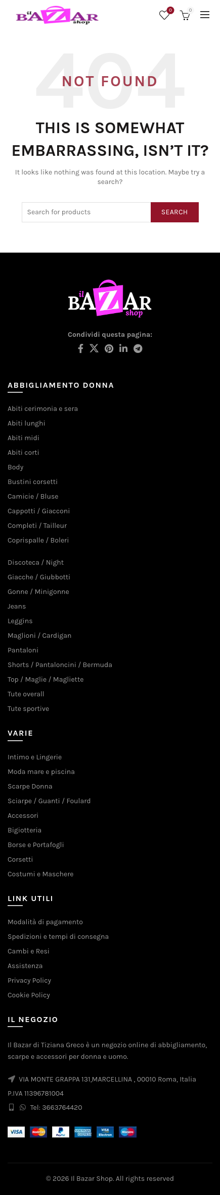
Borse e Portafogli (36, 845)
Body (15, 467)
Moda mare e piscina (41, 771)
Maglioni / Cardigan (39, 635)
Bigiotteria (24, 830)
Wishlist (169, 11)
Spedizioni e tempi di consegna (58, 936)
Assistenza (25, 966)
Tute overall (26, 694)
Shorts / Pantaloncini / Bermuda (60, 665)
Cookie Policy (29, 995)
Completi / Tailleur (37, 525)
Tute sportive (28, 708)
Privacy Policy (29, 980)
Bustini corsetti (33, 481)
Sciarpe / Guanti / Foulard (49, 801)
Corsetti (20, 859)
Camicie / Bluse (33, 496)
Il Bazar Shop (92, 1178)
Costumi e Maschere (40, 874)
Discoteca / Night (36, 562)
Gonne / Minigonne (38, 591)
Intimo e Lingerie (35, 757)
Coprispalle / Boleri (38, 540)
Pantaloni (23, 650)
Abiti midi (23, 438)
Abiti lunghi (27, 423)
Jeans (17, 606)
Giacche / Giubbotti (39, 577)
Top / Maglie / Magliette (45, 679)
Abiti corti (23, 452)
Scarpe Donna (30, 786)
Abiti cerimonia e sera (43, 408)
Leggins (20, 621)
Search (174, 212)
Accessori (23, 815)
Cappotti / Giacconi (39, 511)
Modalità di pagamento (45, 922)
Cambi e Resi (29, 951)
